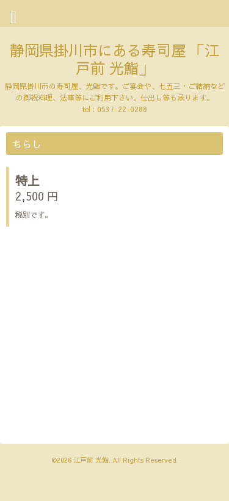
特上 (27, 180)
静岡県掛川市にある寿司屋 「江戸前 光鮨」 (114, 59)
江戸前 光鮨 (91, 459)
